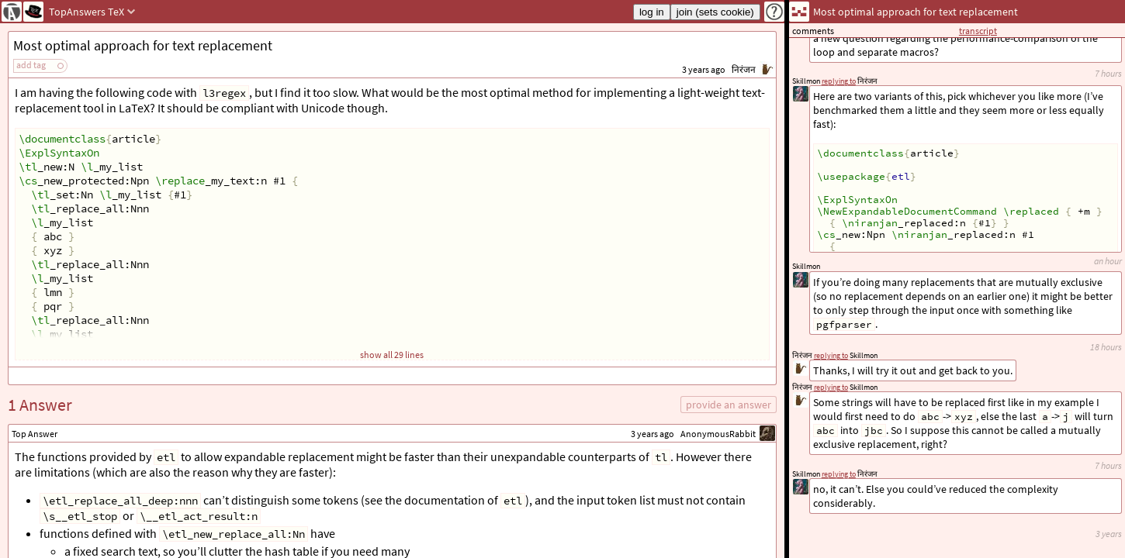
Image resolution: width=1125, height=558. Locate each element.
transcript (978, 30)
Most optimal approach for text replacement (142, 45)
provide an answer (728, 405)
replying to (839, 474)
